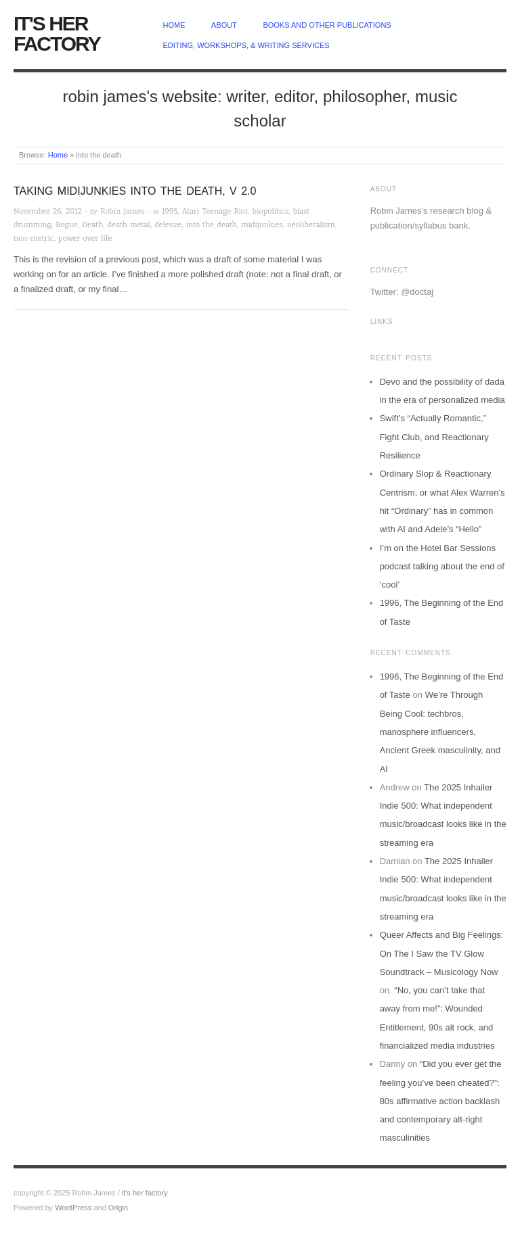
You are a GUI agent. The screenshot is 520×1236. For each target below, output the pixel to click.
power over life (85, 238)
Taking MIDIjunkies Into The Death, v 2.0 (135, 191)
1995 (169, 211)
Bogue (66, 224)
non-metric (33, 238)
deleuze (167, 224)
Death (92, 224)
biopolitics (270, 211)
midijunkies (261, 224)
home (174, 25)
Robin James (122, 211)
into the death (211, 224)
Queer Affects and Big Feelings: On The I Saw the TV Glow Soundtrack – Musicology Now (442, 953)
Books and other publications (327, 25)
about (224, 25)
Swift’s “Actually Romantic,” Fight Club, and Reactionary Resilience (434, 436)
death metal (129, 224)
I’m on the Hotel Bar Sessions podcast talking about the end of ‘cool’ (442, 566)
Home (58, 155)
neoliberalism (311, 224)
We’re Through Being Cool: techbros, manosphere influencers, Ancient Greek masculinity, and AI (440, 732)
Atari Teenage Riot (215, 211)
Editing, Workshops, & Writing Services (246, 45)
